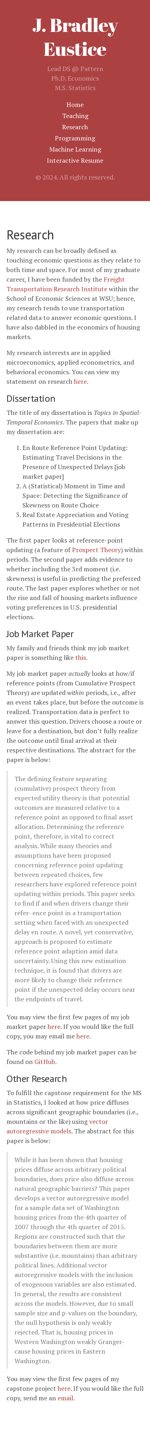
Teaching (75, 115)
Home (75, 104)
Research (75, 126)
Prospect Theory (96, 549)
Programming (75, 138)
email (65, 1398)
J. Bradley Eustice (75, 36)
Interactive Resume (75, 160)
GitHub (44, 1061)
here (80, 381)
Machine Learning (75, 149)
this (80, 657)
